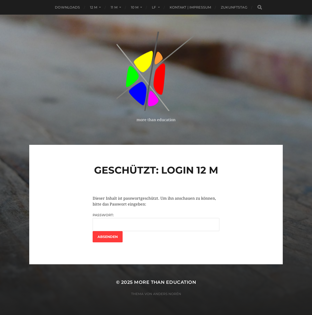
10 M (135, 7)
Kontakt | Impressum (190, 7)
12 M (94, 7)
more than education (165, 282)
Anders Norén (167, 294)
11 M (114, 7)
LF (154, 7)
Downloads (67, 7)
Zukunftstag (234, 7)
